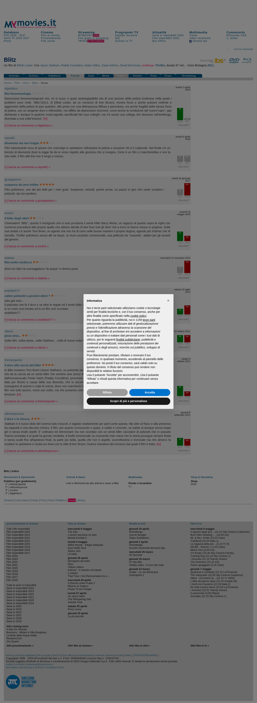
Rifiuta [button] (107, 392)
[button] (168, 300)
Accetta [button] (150, 392)
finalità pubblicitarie (128, 339)
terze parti (149, 319)
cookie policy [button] (138, 315)
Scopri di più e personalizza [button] (128, 401)
